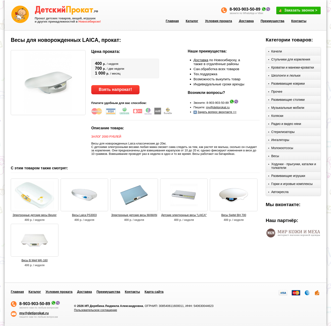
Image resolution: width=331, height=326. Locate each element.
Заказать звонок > (297, 10)
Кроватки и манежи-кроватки (291, 68)
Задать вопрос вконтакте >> (216, 112)
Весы (273, 156)
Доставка (246, 21)
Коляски (275, 116)
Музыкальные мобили (286, 108)
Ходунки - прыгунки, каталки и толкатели (292, 166)
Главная (172, 21)
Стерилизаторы (281, 132)
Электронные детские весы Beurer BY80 (35, 215)
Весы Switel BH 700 (233, 215)
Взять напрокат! (115, 89)
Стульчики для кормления (289, 60)
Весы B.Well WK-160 (34, 260)
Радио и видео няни (284, 124)
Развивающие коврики (286, 84)
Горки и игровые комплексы (290, 184)
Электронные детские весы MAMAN (134, 215)
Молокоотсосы (280, 148)
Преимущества (272, 21)
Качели (275, 52)
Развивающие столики (286, 100)
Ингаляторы (278, 140)
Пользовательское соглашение (95, 310)
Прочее (275, 92)
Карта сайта (154, 292)
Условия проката (218, 21)
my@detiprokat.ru (218, 107)
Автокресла (278, 192)
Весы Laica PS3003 (84, 215)
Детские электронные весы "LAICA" (183, 215)
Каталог (192, 21)
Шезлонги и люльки (284, 76)
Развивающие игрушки (286, 176)
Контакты (298, 21)
